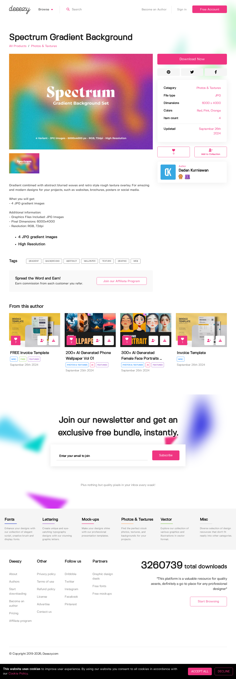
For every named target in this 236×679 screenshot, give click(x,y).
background (52, 261)
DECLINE (224, 671)
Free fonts (99, 586)
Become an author (16, 603)
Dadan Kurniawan (194, 170)
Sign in (182, 9)
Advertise (43, 604)
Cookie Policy (18, 673)
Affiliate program (20, 621)
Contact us (44, 611)
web (135, 261)
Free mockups (102, 593)
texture (106, 261)
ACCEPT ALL (199, 671)
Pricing (14, 613)
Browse (49, 9)
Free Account (209, 9)
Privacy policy (46, 574)
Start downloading (17, 591)
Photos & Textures (44, 46)
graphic (122, 261)
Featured (34, 359)
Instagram (71, 589)
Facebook (71, 596)
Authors (14, 581)
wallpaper (89, 261)
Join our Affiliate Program (120, 281)
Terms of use (45, 581)
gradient (34, 261)
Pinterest (71, 604)
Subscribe (164, 455)
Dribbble (70, 574)
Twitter (69, 581)
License (42, 596)
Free (22, 359)
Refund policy (46, 589)
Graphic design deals (102, 576)
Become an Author (157, 9)
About (13, 574)
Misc (13, 359)
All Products (18, 46)
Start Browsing (208, 601)
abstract (71, 261)
